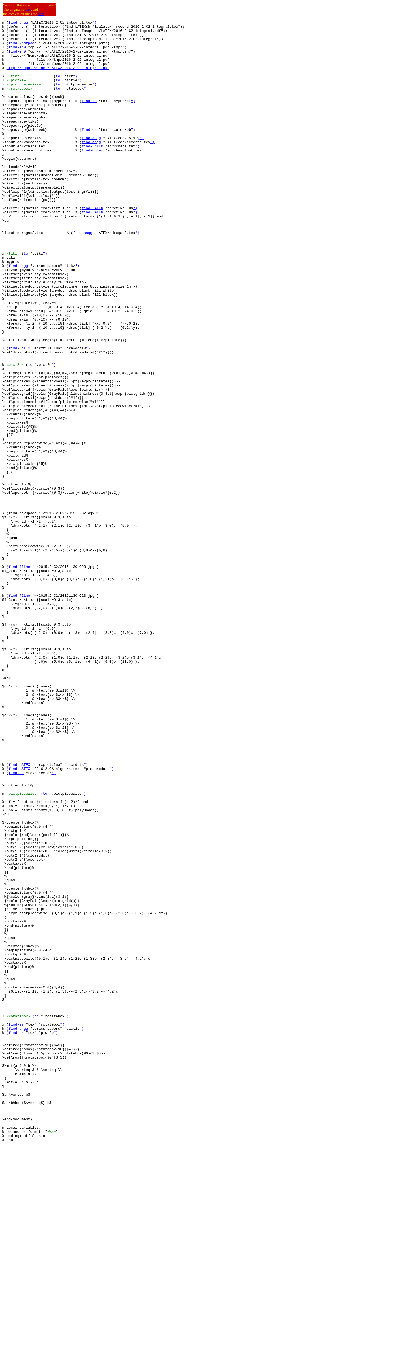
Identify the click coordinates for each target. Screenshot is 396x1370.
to (58, 87)
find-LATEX (92, 171)
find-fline (19, 676)
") (94, 23)
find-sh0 (17, 52)
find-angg (18, 23)
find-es (89, 117)
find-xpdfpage (22, 47)
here (28, 9)
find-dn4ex (92, 176)
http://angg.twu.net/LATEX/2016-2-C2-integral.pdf (58, 77)
